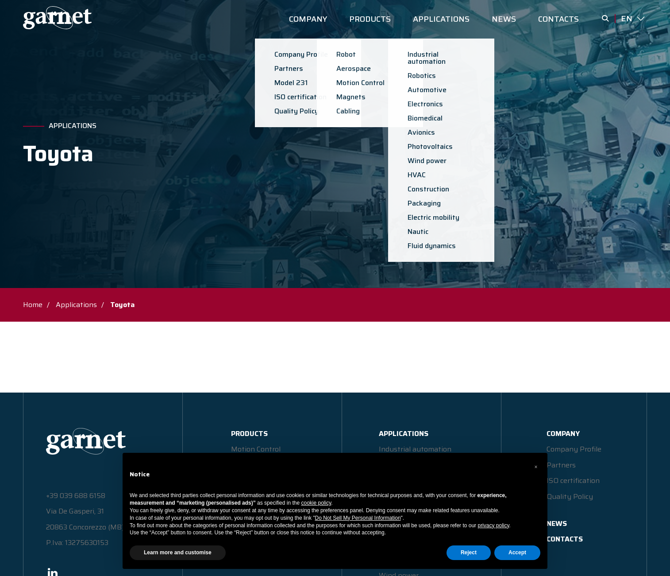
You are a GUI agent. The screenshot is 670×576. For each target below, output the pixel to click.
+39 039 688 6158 (75, 495)
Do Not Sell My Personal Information (358, 518)
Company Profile (574, 449)
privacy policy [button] (493, 525)
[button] (536, 467)
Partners (561, 465)
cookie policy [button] (316, 503)
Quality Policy (570, 496)
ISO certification (573, 480)
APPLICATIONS (441, 19)
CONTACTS (558, 19)
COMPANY (308, 19)
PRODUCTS (370, 19)
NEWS (504, 19)
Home (32, 304)
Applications (72, 126)
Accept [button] (517, 552)
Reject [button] (469, 552)
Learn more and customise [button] (178, 552)
